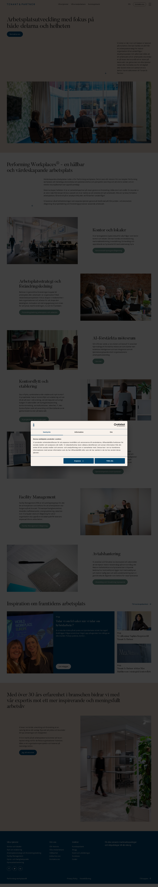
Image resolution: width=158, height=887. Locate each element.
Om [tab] (111, 432)
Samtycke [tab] (47, 432)
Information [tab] (79, 432)
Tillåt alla (109, 461)
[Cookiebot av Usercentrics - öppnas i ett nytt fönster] (115, 425)
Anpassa (78, 461)
